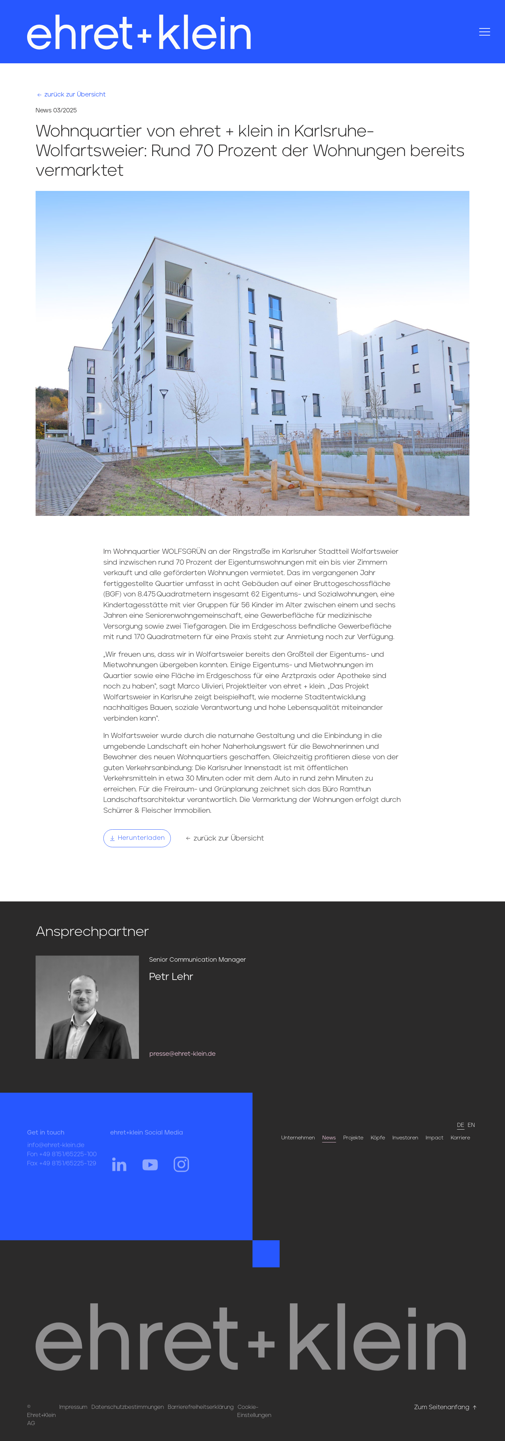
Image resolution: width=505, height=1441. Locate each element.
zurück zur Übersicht (71, 95)
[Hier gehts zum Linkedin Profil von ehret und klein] (119, 1171)
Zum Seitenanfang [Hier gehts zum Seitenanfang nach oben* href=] (446, 1407)
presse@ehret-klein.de (182, 1054)
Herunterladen (137, 838)
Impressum (73, 1407)
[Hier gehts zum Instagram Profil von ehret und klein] (181, 1171)
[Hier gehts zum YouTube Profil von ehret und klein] (150, 1171)
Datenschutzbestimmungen (128, 1407)
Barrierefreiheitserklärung (201, 1407)
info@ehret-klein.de (55, 1153)
